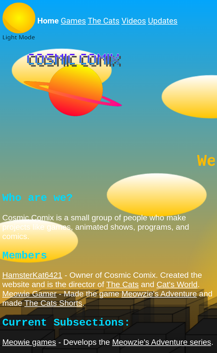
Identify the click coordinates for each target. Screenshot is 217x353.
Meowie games (29, 345)
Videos (133, 20)
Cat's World (177, 288)
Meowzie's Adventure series (161, 345)
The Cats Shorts (53, 306)
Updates (163, 20)
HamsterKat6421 (32, 278)
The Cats (104, 20)
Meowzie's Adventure (159, 297)
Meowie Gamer (29, 297)
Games (73, 20)
